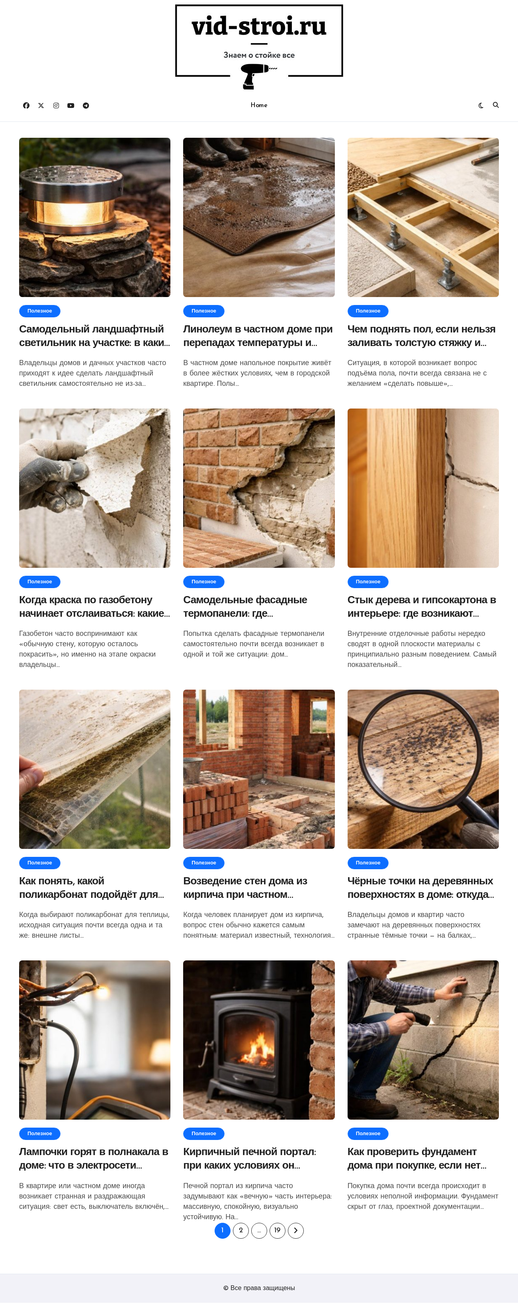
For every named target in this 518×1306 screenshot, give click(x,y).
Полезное (39, 311)
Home (258, 105)
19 (277, 1234)
